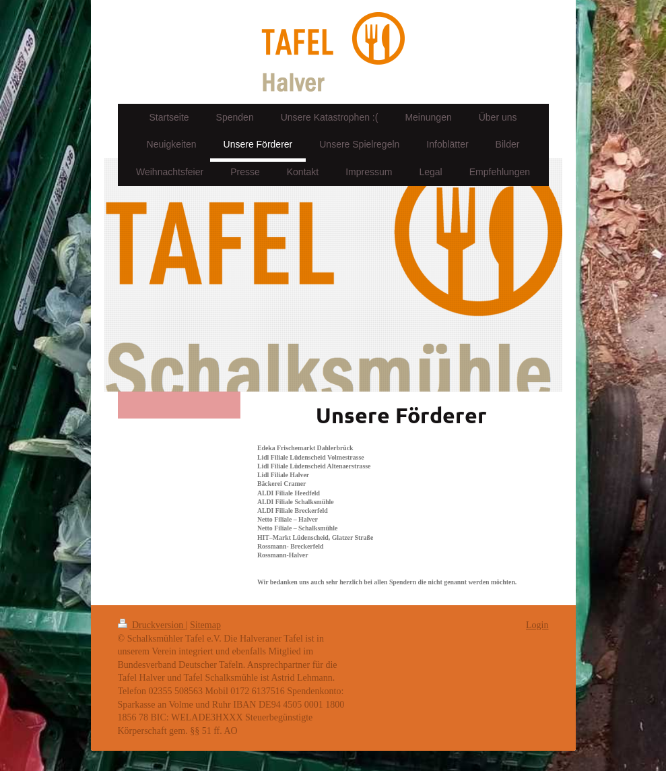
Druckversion (152, 625)
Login (537, 625)
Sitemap (205, 625)
